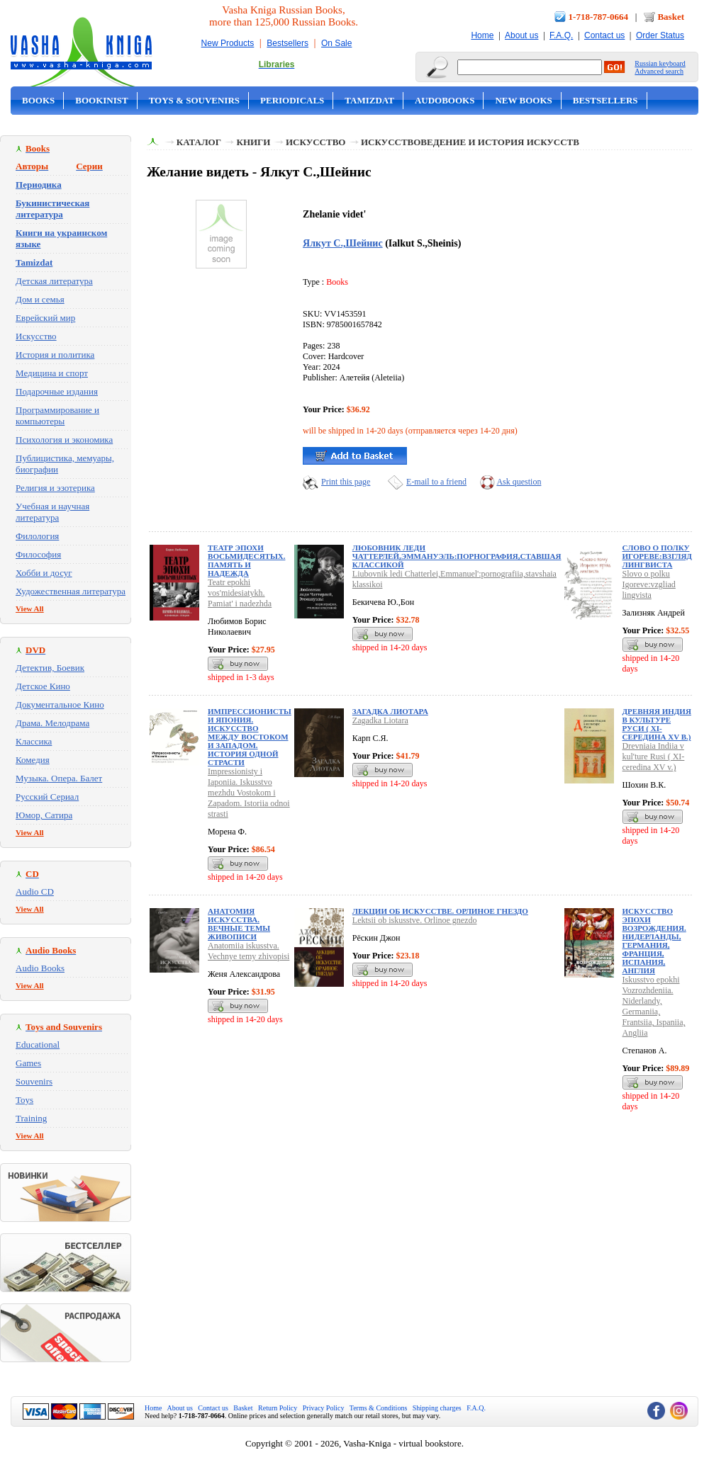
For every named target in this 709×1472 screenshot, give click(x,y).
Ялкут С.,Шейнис (343, 243)
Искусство (36, 336)
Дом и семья (40, 299)
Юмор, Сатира (44, 815)
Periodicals (292, 100)
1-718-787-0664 (599, 16)
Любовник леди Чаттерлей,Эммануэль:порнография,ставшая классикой (457, 556)
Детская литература (54, 281)
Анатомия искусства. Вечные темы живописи (239, 924)
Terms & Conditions (379, 1408)
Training (31, 1118)
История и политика (55, 354)
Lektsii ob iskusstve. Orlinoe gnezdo (414, 920)
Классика (34, 741)
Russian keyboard (660, 63)
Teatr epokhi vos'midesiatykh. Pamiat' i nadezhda (240, 592)
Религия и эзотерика (55, 487)
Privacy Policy (324, 1408)
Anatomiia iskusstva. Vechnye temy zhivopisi (248, 951)
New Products (228, 43)
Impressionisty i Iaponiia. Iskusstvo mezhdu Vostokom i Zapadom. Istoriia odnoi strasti (249, 792)
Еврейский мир (45, 317)
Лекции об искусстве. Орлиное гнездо (440, 911)
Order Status (660, 35)
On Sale (336, 43)
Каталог (199, 142)
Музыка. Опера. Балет (59, 778)
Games (28, 1063)
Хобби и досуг (44, 572)
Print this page (345, 482)
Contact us (604, 35)
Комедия (33, 759)
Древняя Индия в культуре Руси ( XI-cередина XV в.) (657, 724)
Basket (670, 16)
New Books (523, 100)
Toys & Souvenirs (194, 100)
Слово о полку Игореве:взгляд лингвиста (657, 556)
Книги (253, 142)
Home (482, 35)
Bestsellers (287, 43)
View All (30, 608)
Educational (38, 1044)
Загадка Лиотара (390, 711)
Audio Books (40, 968)
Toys (24, 1099)
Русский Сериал (47, 796)
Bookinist (101, 100)
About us (521, 35)
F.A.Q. (561, 35)
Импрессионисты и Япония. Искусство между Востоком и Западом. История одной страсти (249, 736)
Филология (37, 536)
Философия (38, 554)
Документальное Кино (60, 704)
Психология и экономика (64, 439)
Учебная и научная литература (52, 512)
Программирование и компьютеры (57, 415)
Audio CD (35, 891)
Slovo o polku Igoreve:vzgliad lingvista (649, 584)
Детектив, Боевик (50, 667)
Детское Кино (43, 686)
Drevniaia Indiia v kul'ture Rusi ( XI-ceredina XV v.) (654, 756)
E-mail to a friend (436, 482)
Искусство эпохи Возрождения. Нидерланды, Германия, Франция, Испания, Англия (654, 941)
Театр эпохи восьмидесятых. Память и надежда (246, 560)
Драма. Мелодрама (52, 723)
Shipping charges (437, 1408)
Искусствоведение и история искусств (470, 142)
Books (38, 100)
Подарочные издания (57, 391)
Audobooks (445, 100)
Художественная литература (70, 591)
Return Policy (277, 1408)
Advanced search (659, 71)
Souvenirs (34, 1081)
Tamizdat (369, 100)
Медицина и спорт (52, 373)
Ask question (518, 482)
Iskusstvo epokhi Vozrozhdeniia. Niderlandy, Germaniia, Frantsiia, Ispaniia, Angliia (654, 1006)
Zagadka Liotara (380, 720)
